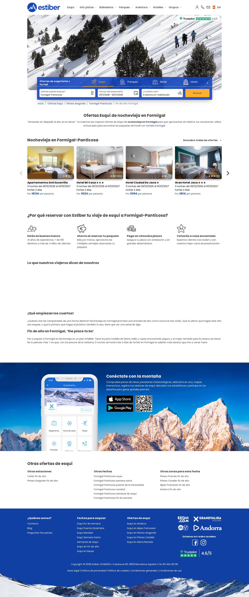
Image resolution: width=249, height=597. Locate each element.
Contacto (32, 523)
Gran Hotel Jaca (190, 182)
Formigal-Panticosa (100, 103)
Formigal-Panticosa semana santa (113, 480)
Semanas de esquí (87, 542)
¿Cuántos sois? (150, 91)
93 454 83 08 (170, 564)
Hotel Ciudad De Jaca (142, 182)
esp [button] (216, 7)
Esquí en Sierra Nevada (140, 542)
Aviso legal (73, 570)
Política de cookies (118, 570)
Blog (29, 528)
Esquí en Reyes (85, 551)
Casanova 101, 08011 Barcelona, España (134, 564)
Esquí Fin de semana (89, 523)
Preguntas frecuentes (39, 532)
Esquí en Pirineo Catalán (141, 537)
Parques (124, 7)
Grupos (174, 7)
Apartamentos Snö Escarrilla (47, 182)
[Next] (207, 83)
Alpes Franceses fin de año (175, 485)
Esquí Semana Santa (89, 537)
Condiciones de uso (170, 570)
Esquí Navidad (85, 532)
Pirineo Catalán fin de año (174, 480)
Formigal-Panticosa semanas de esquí (115, 493)
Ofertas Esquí (55, 103)
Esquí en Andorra (136, 523)
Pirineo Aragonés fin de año (42, 480)
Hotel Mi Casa (90, 182)
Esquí (70, 7)
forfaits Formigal (155, 125)
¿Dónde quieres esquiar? (53, 91)
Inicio (41, 103)
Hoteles (158, 7)
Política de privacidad (93, 570)
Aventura (141, 7)
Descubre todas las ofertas (200, 140)
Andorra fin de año (170, 489)
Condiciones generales (144, 570)
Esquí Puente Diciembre (90, 528)
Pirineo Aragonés (76, 103)
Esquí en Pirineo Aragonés (141, 532)
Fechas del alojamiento (111, 91)
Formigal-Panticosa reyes (108, 476)
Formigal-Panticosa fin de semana (113, 498)
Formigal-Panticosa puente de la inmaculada (119, 485)
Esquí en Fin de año (88, 546)
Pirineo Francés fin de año (174, 476)
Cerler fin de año (36, 476)
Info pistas (87, 7)
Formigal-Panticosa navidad (109, 489)
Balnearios (106, 7)
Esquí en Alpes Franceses (141, 528)
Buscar (197, 93)
